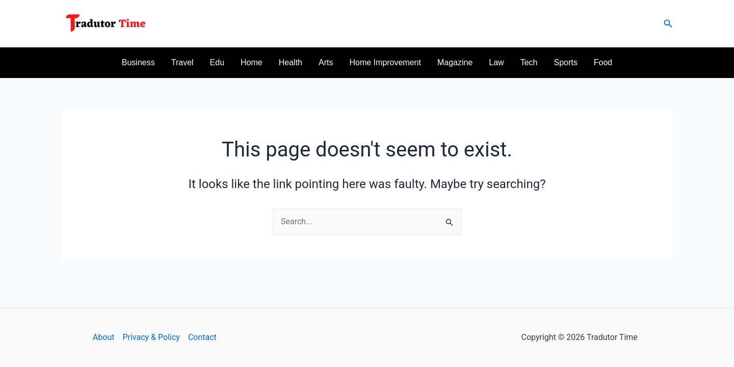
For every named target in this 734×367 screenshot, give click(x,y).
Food (603, 62)
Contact (202, 337)
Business (138, 62)
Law (496, 62)
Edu (217, 62)
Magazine (455, 62)
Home (252, 62)
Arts (326, 62)
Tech (529, 62)
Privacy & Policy (150, 337)
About (104, 337)
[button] (668, 23)
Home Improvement (385, 62)
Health (290, 62)
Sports (565, 62)
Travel (182, 62)
